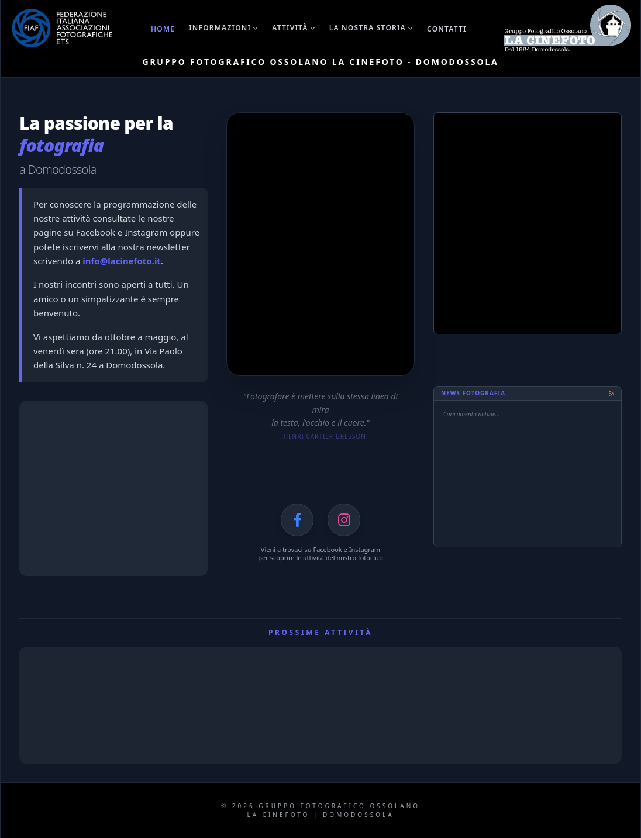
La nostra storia (371, 28)
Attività (293, 28)
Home (163, 29)
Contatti (447, 29)
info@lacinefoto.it (121, 261)
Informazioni (223, 28)
